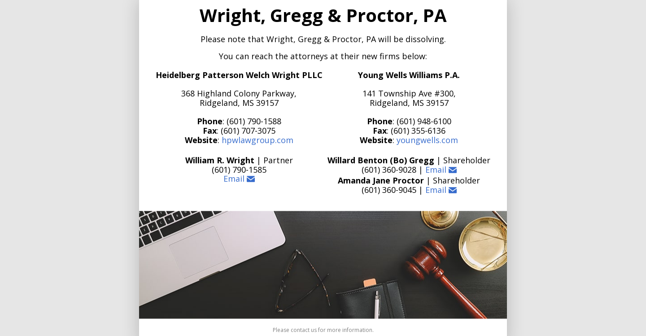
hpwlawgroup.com (257, 140)
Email (239, 179)
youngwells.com (427, 140)
